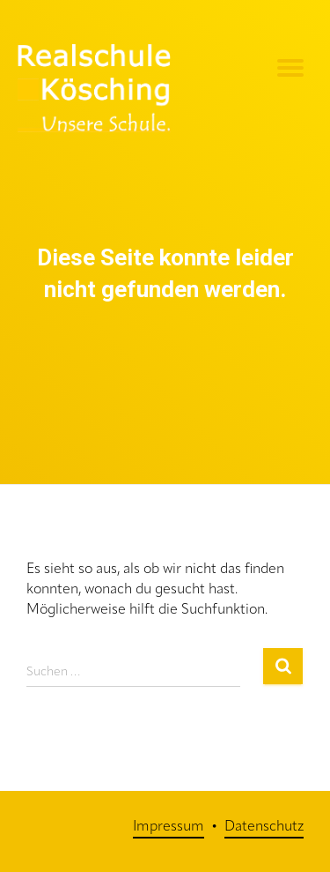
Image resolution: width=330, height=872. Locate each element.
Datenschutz (264, 827)
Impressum (168, 827)
